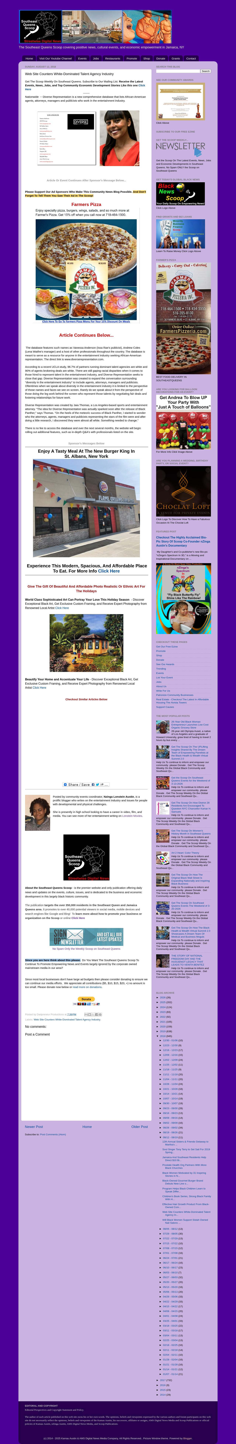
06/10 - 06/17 (170, 1267)
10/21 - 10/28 (170, 1089)
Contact (191, 58)
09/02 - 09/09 (170, 1122)
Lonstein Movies (132, 815)
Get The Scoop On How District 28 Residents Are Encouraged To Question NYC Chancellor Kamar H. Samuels (191, 807)
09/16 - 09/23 (170, 1113)
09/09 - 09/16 (170, 1118)
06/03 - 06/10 (170, 1272)
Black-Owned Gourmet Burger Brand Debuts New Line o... (182, 1182)
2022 (163, 1016)
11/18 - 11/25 (170, 1069)
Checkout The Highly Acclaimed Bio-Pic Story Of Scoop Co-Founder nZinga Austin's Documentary (183, 541)
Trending (161, 668)
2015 (163, 1390)
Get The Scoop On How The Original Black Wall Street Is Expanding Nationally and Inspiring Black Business (190, 879)
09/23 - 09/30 (170, 1108)
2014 (163, 1394)
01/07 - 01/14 (170, 1374)
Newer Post (34, 1127)
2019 (163, 1031)
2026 (163, 997)
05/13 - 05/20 (170, 1287)
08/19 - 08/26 (170, 1132)
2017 (163, 1380)
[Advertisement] (86, 742)
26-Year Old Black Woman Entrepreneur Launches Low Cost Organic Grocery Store (189, 724)
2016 (163, 1385)
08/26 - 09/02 (170, 1127)
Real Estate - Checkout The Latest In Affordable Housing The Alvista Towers (182, 701)
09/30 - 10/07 (170, 1103)
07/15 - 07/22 (170, 1243)
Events (82, 58)
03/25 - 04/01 (170, 1321)
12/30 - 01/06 (170, 1040)
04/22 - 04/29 (170, 1301)
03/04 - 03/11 (170, 1335)
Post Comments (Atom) (53, 1134)
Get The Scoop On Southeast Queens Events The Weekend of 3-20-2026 (190, 905)
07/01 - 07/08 (170, 1253)
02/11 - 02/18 (170, 1350)
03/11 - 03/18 (170, 1330)
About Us (161, 686)
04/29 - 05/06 (170, 1296)
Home (29, 58)
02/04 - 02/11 (170, 1354)
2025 (163, 1002)
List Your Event (164, 677)
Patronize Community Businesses (174, 695)
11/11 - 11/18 (170, 1074)
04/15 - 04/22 (170, 1306)
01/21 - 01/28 (170, 1364)
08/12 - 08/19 (170, 1137)
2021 (163, 1021)
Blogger (187, 1438)
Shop (146, 58)
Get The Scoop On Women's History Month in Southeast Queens (191, 832)
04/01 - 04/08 (170, 1316)
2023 (163, 1012)
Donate (160, 58)
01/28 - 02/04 (170, 1359)
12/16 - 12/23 (170, 1050)
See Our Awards (165, 664)
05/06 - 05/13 (170, 1291)
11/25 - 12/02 (170, 1064)
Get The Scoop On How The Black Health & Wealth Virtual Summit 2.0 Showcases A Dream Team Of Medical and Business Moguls (190, 932)
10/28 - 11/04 (170, 1084)
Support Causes (165, 707)
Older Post (139, 1127)
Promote (132, 58)
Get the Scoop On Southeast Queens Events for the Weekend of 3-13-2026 (190, 780)
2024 (163, 1007)
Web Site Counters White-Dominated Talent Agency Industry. (67, 1019)
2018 (163, 1036)
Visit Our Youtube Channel (55, 58)
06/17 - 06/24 (170, 1262)
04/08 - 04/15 (170, 1311)
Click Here (109, 570)
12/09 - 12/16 (170, 1055)
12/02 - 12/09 (170, 1060)
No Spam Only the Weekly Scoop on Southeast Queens (86, 948)
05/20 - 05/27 (170, 1282)
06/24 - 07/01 (170, 1258)
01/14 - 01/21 (170, 1369)
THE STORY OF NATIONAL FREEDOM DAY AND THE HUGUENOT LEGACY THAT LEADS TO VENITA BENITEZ (187, 960)
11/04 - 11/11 (170, 1079)
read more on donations (87, 987)
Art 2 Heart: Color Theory (185, 852)
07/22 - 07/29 (170, 1238)
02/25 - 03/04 (170, 1340)
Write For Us (163, 690)
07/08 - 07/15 (170, 1248)
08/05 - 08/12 (170, 1229)
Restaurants (112, 58)
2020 (163, 1026)
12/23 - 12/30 (170, 1045)
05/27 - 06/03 (170, 1277)
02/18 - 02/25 (170, 1345)
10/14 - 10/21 (170, 1093)
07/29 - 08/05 (170, 1233)
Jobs (96, 58)
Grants (176, 58)
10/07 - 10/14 (170, 1098)
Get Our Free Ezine (167, 646)
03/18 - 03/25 (170, 1325)
